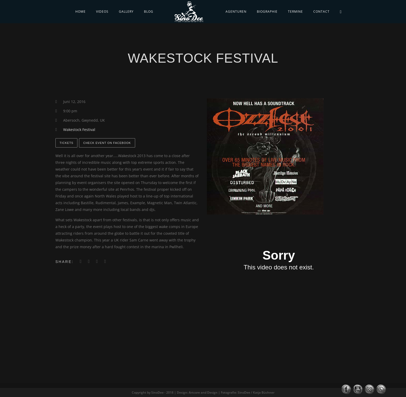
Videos (102, 11)
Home (80, 11)
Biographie (267, 11)
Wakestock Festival (79, 129)
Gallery (126, 11)
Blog (148, 11)
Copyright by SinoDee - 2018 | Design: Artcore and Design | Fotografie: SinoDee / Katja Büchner (203, 392)
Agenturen (236, 11)
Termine (295, 11)
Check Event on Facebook (107, 142)
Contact (321, 11)
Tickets (66, 142)
